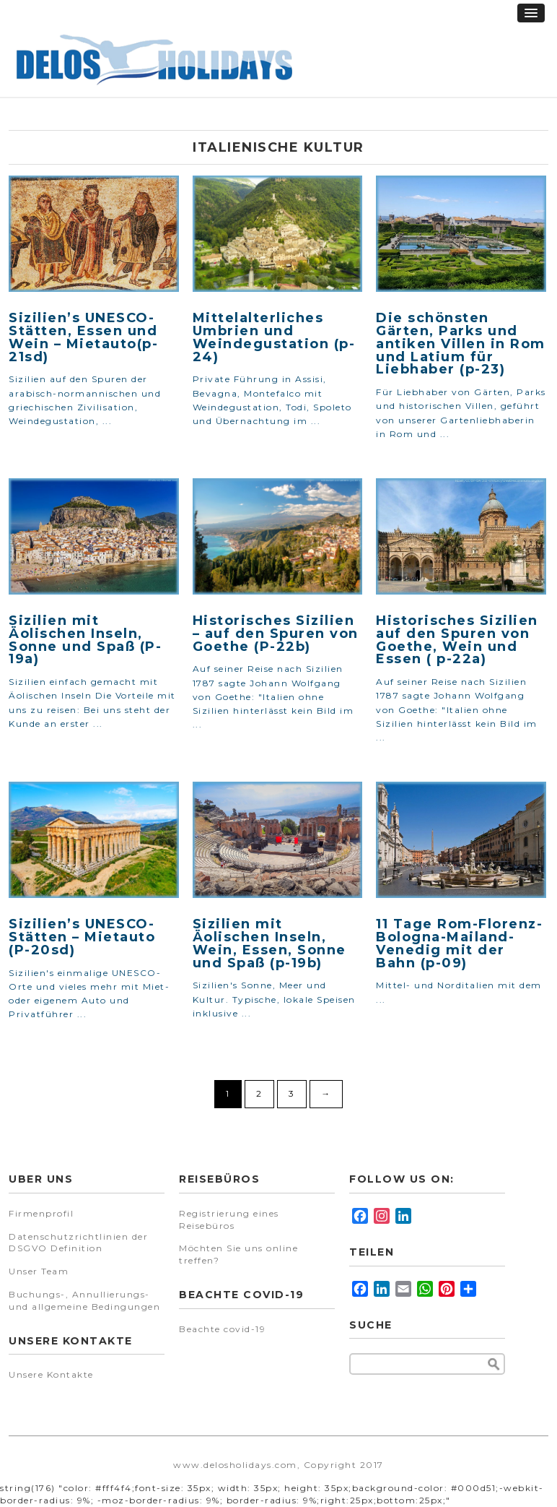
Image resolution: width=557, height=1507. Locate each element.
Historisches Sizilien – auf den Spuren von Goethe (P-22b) (276, 634)
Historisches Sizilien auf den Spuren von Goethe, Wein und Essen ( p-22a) (457, 640)
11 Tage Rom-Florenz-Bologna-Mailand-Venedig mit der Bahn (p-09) (459, 943)
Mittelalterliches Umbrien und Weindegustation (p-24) (274, 337)
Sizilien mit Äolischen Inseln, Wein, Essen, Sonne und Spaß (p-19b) (269, 943)
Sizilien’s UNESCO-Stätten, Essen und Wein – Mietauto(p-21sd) (83, 337)
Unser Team (39, 1271)
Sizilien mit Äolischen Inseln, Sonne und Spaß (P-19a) (85, 640)
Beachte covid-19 (222, 1329)
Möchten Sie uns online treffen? (238, 1254)
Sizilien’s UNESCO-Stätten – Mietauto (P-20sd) (82, 937)
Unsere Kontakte (51, 1374)
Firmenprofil (41, 1213)
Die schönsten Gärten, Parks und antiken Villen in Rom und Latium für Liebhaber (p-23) (460, 343)
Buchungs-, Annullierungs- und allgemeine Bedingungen (84, 1300)
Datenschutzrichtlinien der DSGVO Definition (78, 1242)
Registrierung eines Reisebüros (229, 1219)
